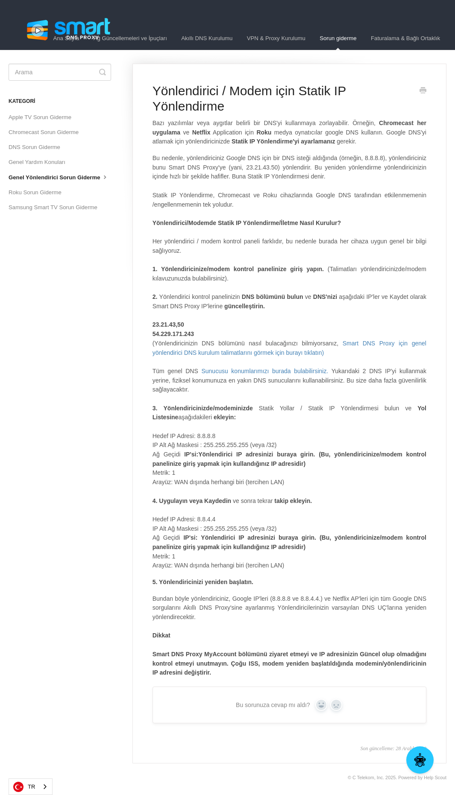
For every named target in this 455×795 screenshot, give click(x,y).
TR (24, 787)
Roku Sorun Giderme (35, 192)
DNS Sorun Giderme (34, 147)
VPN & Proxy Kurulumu (276, 38)
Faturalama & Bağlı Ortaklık (405, 38)
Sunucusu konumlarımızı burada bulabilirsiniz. (264, 371)
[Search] (60, 72)
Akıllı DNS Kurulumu (206, 38)
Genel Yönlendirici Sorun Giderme (59, 177)
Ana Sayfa (66, 38)
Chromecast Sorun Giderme (44, 132)
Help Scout (435, 777)
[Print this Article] (423, 91)
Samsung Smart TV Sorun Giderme (53, 207)
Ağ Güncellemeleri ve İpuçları (130, 38)
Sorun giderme (338, 42)
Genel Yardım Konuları (37, 162)
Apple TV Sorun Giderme (40, 117)
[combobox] (31, 786)
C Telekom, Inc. (368, 777)
